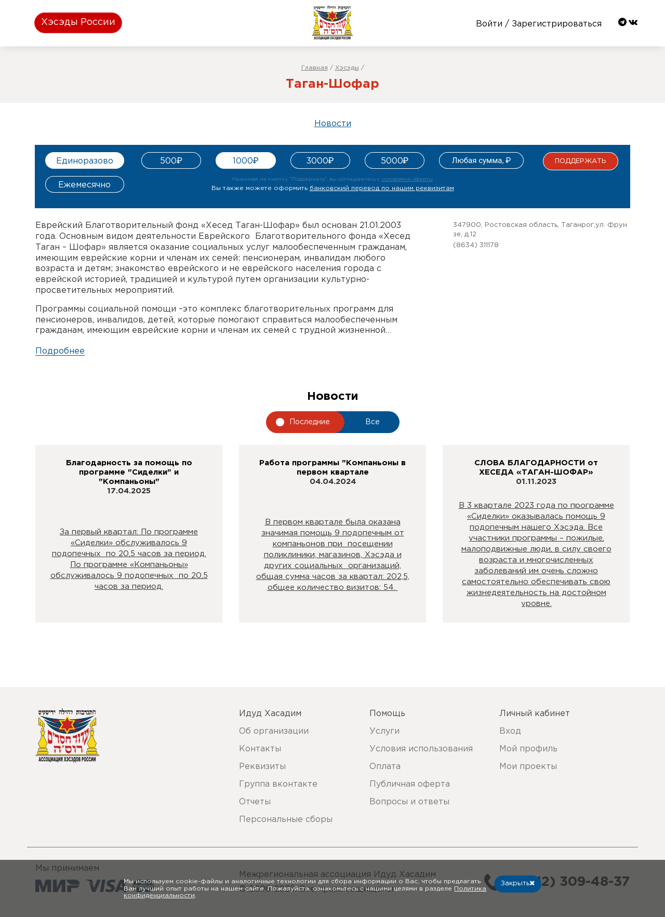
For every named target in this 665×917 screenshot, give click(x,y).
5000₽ (395, 161)
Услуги (384, 731)
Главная (314, 68)
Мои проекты (528, 767)
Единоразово (84, 161)
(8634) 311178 (476, 245)
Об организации (274, 731)
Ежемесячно (84, 185)
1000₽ (246, 161)
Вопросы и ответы (409, 802)
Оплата (385, 767)
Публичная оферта (409, 784)
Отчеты (255, 802)
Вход (510, 731)
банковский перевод (382, 188)
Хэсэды (347, 68)
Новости (332, 124)
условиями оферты (407, 179)
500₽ (171, 161)
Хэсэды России (78, 22)
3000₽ (320, 161)
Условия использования (421, 749)
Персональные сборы (285, 820)
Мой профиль (528, 749)
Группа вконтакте (278, 784)
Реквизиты (262, 767)
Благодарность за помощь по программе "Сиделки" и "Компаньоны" (129, 472)
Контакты (260, 749)
